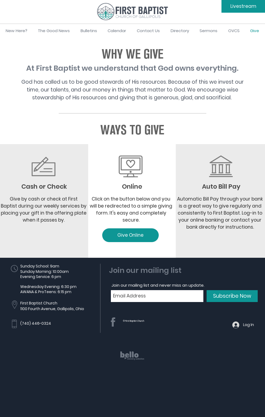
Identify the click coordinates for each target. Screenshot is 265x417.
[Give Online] (130, 235)
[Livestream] (243, 6)
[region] (132, 360)
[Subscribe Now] (232, 296)
